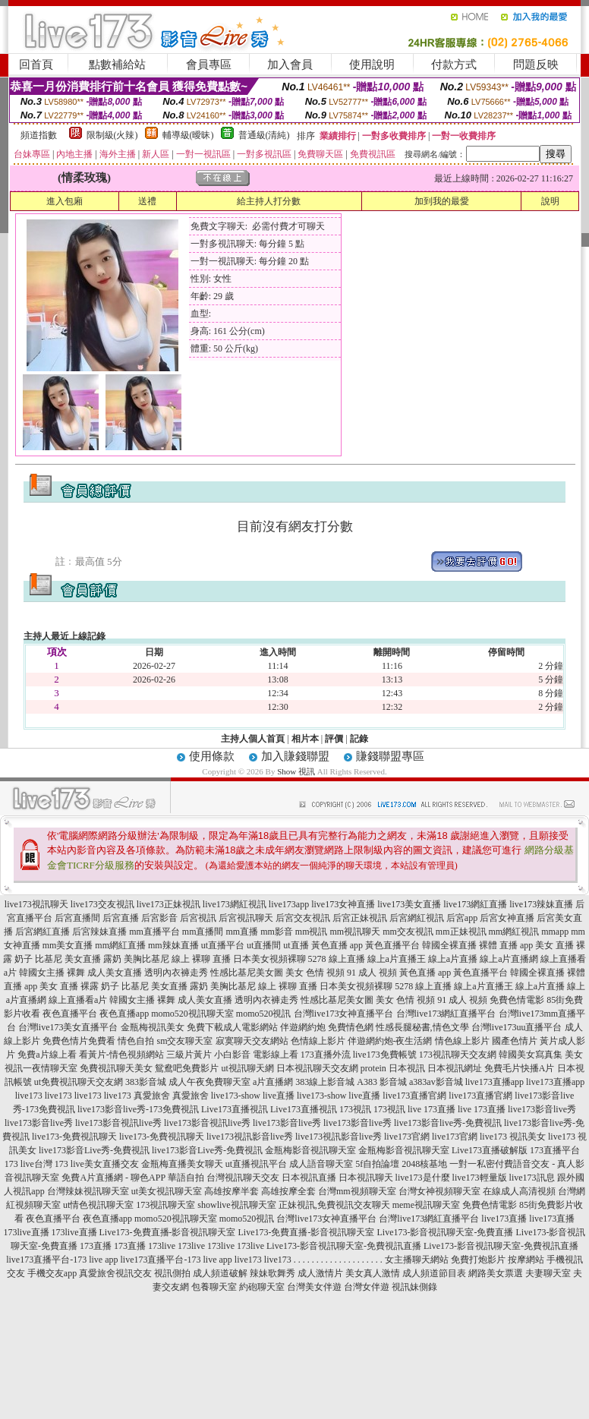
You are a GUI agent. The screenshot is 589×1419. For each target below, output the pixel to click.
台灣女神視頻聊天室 (439, 1191)
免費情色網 (350, 1027)
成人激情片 (320, 1273)
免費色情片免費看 (79, 1041)
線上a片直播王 (396, 959)
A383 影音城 (382, 1082)
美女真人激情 (372, 1273)
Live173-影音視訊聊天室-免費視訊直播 (343, 1246)
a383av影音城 (436, 1082)
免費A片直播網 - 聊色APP (113, 1177)
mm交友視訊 (408, 931)
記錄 (359, 738)
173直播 (96, 1246)
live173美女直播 (409, 904)
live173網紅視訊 (234, 904)
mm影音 (276, 931)
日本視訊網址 (454, 1068)
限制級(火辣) (112, 135)
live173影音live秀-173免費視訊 (138, 1109)
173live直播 (26, 1232)
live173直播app (494, 1082)
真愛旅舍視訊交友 (115, 1273)
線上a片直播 (452, 959)
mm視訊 (311, 931)
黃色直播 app (337, 945)
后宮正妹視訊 (359, 918)
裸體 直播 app (506, 945)
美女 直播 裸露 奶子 (79, 986)
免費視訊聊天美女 (116, 1068)
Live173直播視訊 (234, 1109)
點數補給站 (117, 64)
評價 (334, 738)
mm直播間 (203, 931)
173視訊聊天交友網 (457, 1054)
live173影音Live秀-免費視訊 (94, 1150)
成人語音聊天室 (321, 1164)
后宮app (461, 918)
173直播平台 (555, 1150)
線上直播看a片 (78, 1000)
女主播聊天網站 (417, 1259)
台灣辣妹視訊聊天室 (88, 1191)
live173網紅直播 (475, 904)
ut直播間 (264, 945)
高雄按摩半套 (231, 1191)
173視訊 (355, 1109)
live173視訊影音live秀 (249, 1136)
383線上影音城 (324, 1082)
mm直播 (241, 931)
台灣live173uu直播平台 (516, 1027)
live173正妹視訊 (168, 904)
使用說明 (372, 64)
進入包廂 (64, 201)
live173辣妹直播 (541, 904)
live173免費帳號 (385, 1054)
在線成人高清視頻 (519, 1191)
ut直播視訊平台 (256, 1164)
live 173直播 (431, 1109)
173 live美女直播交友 (97, 1164)
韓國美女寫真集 (530, 1054)
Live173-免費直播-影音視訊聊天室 (167, 1232)
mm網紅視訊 (514, 931)
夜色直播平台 (70, 1013)
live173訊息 (532, 1177)
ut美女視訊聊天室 (166, 1191)
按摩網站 (526, 1259)
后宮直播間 (77, 918)
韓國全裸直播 (449, 945)
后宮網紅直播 (42, 931)
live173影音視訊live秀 (118, 1123)
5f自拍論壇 (377, 1164)
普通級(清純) (264, 135)
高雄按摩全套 (288, 1191)
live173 (29, 1095)
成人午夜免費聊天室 (209, 1082)
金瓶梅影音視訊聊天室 (310, 1150)
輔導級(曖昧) (188, 135)
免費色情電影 (517, 1000)
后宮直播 (120, 918)
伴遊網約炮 (303, 1027)
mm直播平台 (154, 931)
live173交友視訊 (102, 904)
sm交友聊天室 (184, 1041)
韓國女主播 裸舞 (52, 972)
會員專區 (209, 64)
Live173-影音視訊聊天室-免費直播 (444, 1232)
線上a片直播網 (509, 959)
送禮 (147, 201)
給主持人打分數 (269, 201)
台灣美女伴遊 (314, 1287)
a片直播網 (273, 1082)
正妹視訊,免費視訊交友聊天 (334, 1205)
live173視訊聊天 (36, 904)
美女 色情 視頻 (315, 972)
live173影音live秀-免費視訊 (448, 1123)
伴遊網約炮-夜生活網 (390, 1041)
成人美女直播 (114, 972)
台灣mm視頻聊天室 (357, 1191)
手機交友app (52, 1273)
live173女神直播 (343, 904)
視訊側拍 (172, 1273)
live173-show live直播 (252, 1095)
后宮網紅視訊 (416, 918)
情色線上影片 (462, 1041)
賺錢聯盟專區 (390, 756)
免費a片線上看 (46, 1054)
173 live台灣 (28, 1164)
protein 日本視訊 (393, 1068)
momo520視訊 (263, 1013)
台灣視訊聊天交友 (242, 1177)
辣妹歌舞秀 (272, 1273)
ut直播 (295, 945)
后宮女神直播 (507, 918)
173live (161, 1246)
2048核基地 (424, 1164)
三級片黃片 (189, 1054)
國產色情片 (514, 1041)
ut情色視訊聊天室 (98, 1205)
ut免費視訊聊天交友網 (78, 1082)
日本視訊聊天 (366, 1177)
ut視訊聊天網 (247, 1068)
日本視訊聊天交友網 (317, 1068)
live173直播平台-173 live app (62, 1259)
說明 (550, 201)
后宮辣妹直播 (99, 931)
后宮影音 (159, 918)
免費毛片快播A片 (519, 1068)
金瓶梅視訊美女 (152, 1027)
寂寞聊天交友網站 (252, 1041)
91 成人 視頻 (372, 972)
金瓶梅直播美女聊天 (182, 1164)
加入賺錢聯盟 (295, 756)
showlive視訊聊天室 (236, 1205)
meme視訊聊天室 (426, 1205)
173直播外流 (326, 1054)
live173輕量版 (479, 1177)
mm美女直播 (68, 945)
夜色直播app (124, 1013)
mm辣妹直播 (173, 945)
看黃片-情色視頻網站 (121, 1054)
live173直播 (504, 1218)
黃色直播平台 (392, 945)
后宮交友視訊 (303, 918)
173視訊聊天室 (165, 1205)
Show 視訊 (296, 771)
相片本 (305, 738)
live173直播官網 (414, 1095)
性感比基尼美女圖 (246, 972)
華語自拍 (186, 1177)
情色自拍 (136, 1041)
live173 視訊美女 (513, 1136)
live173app (289, 904)
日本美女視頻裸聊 (269, 959)
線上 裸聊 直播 (201, 959)
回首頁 (36, 64)
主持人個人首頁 (253, 738)
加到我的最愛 (441, 201)
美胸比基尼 (146, 959)
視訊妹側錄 (414, 1287)
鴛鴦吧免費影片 (187, 1068)
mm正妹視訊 (461, 931)
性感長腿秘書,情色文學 (422, 1027)
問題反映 (536, 64)
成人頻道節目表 (434, 1273)
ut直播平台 (222, 945)
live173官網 (407, 1136)
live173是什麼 (422, 1177)
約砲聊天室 (262, 1287)
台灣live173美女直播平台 (68, 1027)
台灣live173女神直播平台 (344, 1013)
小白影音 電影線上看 (256, 1054)
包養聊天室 (214, 1287)
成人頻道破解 (220, 1273)
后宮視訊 (198, 918)
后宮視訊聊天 (246, 918)
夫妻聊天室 (548, 1273)
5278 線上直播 (336, 959)
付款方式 (454, 64)
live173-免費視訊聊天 (74, 1136)
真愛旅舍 (152, 1095)
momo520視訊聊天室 (192, 1013)
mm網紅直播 (120, 945)
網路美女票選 (495, 1273)
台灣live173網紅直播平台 (446, 1013)
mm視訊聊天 (355, 931)
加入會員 (290, 64)
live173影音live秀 (542, 1109)
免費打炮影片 (478, 1259)
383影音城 (145, 1082)
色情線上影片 (318, 1041)
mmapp (555, 931)
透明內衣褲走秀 (176, 972)
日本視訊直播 (309, 1177)
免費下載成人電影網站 (232, 1027)
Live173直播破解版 (490, 1150)
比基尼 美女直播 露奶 (78, 959)
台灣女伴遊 (366, 1287)
